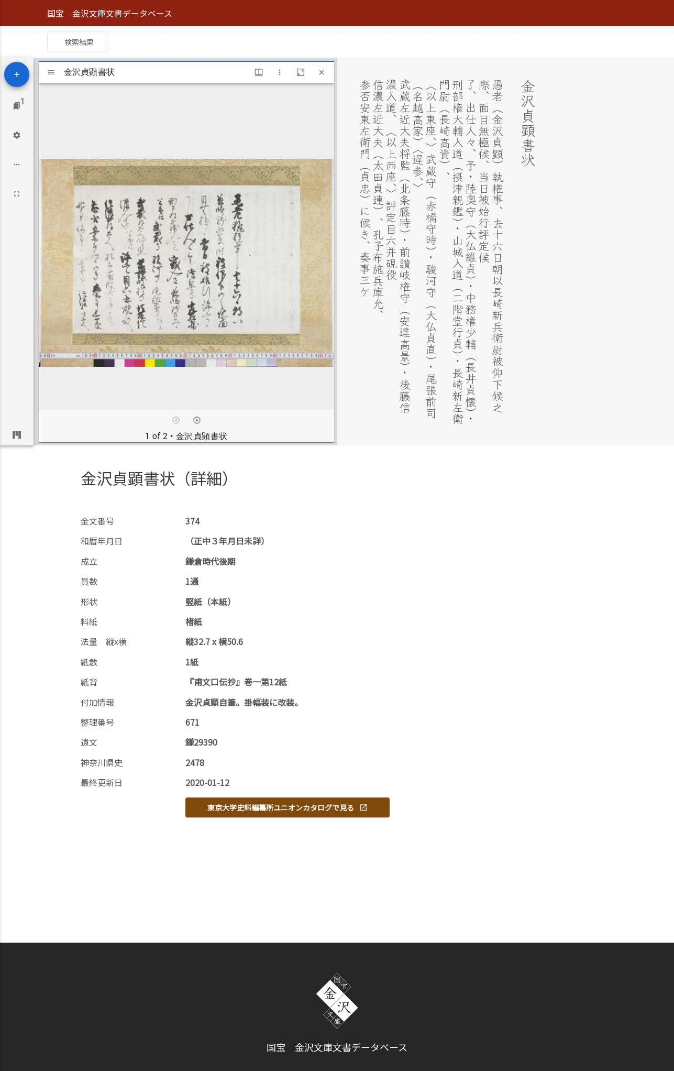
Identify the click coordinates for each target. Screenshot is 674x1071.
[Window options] (279, 72)
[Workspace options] (16, 164)
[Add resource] (16, 74)
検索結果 (79, 42)
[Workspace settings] (16, 135)
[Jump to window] (16, 105)
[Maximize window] (300, 72)
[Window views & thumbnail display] (258, 72)
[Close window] (321, 72)
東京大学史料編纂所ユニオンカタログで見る (287, 807)
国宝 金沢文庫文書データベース (109, 13)
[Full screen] (16, 193)
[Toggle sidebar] (51, 72)
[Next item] (196, 420)
